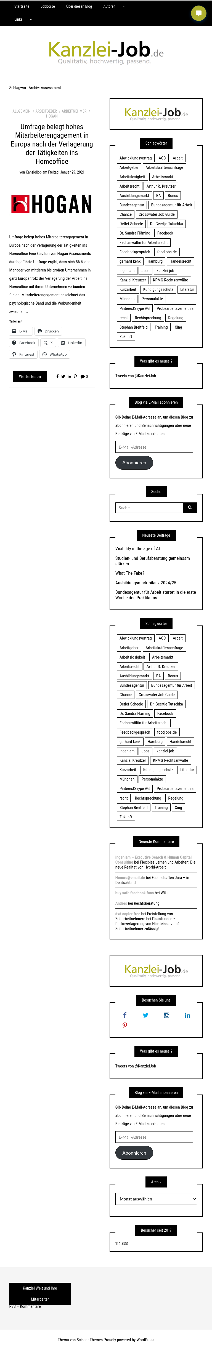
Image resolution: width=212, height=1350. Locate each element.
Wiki (164, 892)
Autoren (109, 6)
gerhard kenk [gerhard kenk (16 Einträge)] (130, 261)
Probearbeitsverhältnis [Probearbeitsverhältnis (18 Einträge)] (175, 308)
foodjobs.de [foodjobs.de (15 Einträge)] (167, 251)
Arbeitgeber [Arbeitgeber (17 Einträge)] (129, 167)
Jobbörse (48, 6)
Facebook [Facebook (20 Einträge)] (165, 233)
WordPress (145, 1339)
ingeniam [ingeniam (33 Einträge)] (127, 270)
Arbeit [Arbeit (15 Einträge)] (178, 158)
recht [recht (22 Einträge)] (124, 317)
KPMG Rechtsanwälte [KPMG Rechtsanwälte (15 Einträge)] (170, 280)
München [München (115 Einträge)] (127, 298)
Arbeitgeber (46, 111)
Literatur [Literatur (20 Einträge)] (187, 289)
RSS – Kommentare (25, 1306)
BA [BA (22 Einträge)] (158, 195)
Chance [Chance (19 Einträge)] (126, 214)
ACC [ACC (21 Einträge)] (162, 158)
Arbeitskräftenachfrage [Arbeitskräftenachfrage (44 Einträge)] (164, 167)
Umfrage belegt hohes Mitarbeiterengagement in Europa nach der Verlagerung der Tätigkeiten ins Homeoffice (52, 144)
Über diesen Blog (79, 6)
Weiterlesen (30, 376)
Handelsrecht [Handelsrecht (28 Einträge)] (180, 261)
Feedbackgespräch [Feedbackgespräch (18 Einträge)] (135, 251)
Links (18, 19)
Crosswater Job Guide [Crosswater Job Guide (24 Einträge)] (157, 214)
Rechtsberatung (147, 903)
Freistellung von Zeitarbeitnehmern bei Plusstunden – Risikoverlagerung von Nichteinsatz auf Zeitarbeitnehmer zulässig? (147, 921)
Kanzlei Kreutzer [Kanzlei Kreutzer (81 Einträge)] (133, 280)
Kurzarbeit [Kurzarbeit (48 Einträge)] (128, 289)
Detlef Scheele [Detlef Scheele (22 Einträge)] (131, 223)
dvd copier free (127, 913)
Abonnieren (134, 462)
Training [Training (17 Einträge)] (161, 327)
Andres (121, 903)
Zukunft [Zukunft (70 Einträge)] (126, 336)
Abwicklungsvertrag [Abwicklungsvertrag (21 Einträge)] (136, 158)
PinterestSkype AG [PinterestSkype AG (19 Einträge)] (135, 308)
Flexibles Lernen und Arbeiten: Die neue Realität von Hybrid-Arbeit (155, 865)
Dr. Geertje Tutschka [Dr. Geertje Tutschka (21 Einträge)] (166, 223)
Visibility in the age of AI (137, 548)
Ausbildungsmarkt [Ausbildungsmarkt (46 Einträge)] (134, 195)
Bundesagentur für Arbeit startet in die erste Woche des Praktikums (155, 594)
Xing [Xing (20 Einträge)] (178, 327)
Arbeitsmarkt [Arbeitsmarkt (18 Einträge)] (162, 176)
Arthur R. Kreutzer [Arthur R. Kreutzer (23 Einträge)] (161, 186)
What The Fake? (129, 573)
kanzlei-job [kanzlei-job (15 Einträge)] (165, 270)
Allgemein (21, 111)
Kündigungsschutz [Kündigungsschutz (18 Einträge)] (158, 289)
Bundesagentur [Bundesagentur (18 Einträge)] (132, 205)
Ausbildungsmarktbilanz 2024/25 (145, 582)
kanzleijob (33, 172)
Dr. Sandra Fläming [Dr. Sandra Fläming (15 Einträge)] (135, 233)
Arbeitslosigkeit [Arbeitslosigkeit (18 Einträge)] (132, 176)
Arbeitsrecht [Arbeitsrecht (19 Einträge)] (129, 186)
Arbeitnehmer (74, 111)
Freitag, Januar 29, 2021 (66, 172)
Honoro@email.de (130, 877)
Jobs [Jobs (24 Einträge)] (146, 270)
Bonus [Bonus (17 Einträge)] (173, 195)
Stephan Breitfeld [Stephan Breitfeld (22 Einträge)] (134, 327)
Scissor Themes (90, 1339)
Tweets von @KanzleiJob (135, 375)
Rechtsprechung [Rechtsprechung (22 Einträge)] (148, 317)
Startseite (21, 6)
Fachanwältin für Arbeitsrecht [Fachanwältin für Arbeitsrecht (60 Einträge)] (144, 242)
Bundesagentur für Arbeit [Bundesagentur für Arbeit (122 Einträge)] (171, 205)
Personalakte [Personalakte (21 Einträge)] (152, 298)
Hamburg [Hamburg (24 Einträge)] (155, 261)
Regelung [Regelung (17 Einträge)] (175, 317)
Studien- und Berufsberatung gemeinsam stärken (152, 560)
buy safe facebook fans (134, 892)
